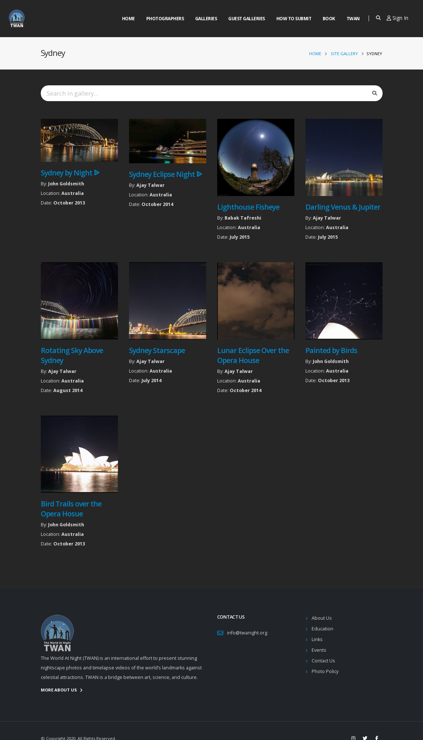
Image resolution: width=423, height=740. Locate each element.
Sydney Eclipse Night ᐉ (165, 174)
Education (322, 629)
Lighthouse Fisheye (248, 207)
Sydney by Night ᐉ (70, 173)
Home (128, 18)
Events (319, 650)
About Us (322, 618)
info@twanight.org (247, 633)
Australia (72, 193)
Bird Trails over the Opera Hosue (71, 509)
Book (329, 18)
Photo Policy (325, 671)
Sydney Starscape (157, 350)
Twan (353, 18)
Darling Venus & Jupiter (342, 207)
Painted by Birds (331, 350)
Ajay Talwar (150, 185)
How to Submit (294, 18)
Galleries (206, 18)
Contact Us (323, 661)
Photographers (165, 18)
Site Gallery (344, 53)
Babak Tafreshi (243, 218)
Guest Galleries (246, 18)
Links (317, 639)
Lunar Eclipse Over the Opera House (253, 355)
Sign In (397, 17)
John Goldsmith (66, 184)
